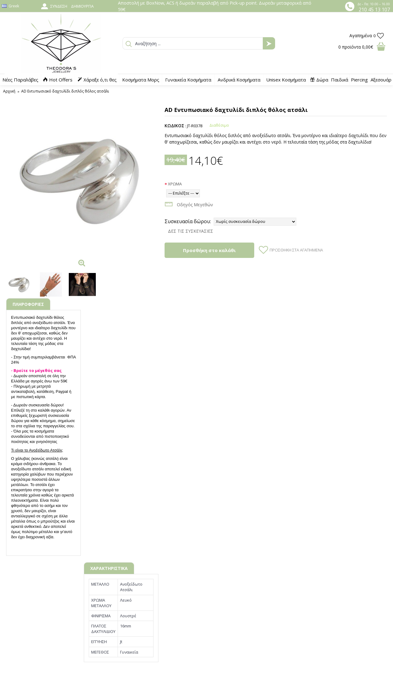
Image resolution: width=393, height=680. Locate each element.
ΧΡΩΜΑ (175, 184)
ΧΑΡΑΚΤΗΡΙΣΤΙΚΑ (109, 568)
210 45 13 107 (374, 9)
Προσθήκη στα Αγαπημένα (296, 250)
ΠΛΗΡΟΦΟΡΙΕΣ (28, 304)
